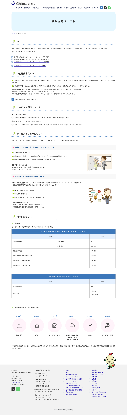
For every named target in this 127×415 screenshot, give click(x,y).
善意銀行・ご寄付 (62, 8)
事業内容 (28, 7)
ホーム (13, 34)
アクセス (95, 8)
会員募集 (73, 8)
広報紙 (80, 8)
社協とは (19, 8)
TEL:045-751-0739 (18, 382)
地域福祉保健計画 (49, 8)
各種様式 (87, 8)
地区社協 (37, 7)
